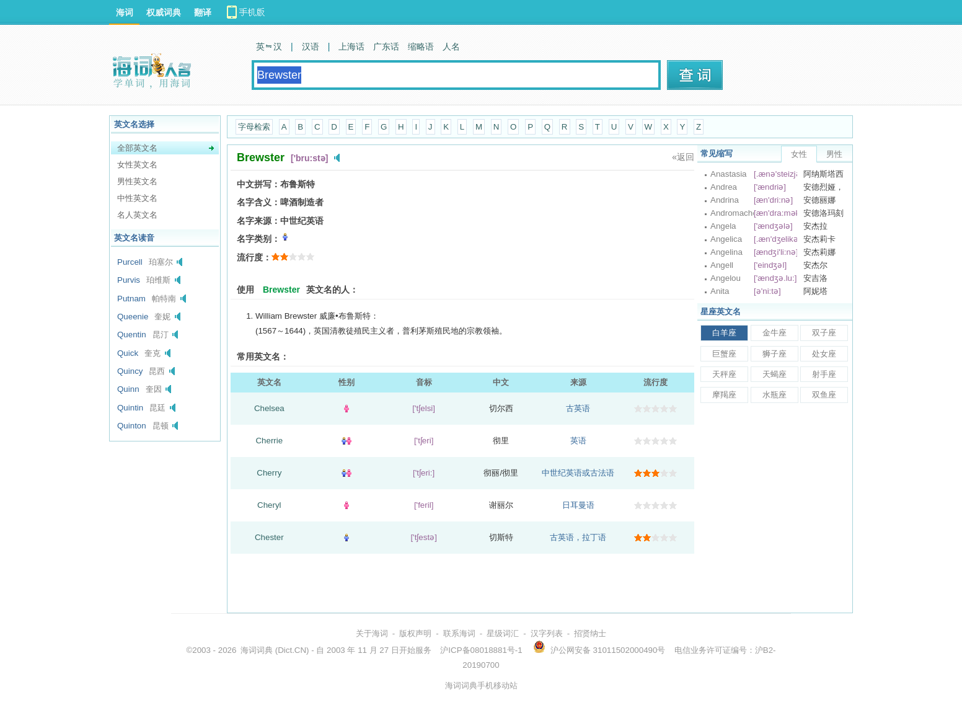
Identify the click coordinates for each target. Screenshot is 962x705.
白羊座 (724, 332)
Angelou (725, 278)
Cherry (269, 472)
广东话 (386, 46)
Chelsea (269, 408)
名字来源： (258, 221)
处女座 (824, 353)
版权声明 (415, 633)
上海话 (351, 46)
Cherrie (269, 440)
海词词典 (256, 650)
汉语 (310, 46)
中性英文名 (137, 198)
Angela (723, 226)
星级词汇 (503, 633)
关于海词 (372, 633)
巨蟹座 (724, 353)
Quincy (130, 371)
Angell (721, 265)
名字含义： (258, 202)
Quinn (128, 389)
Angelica (726, 239)
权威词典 (163, 12)
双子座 (824, 332)
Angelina (726, 252)
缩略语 (421, 46)
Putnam (131, 298)
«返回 (683, 157)
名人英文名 (137, 214)
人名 (451, 46)
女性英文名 (137, 164)
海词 (124, 12)
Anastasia (728, 174)
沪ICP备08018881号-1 (481, 650)
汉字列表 (547, 633)
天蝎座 (774, 374)
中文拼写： (258, 184)
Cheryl (269, 505)
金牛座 (774, 332)
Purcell (130, 262)
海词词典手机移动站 (481, 685)
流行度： (254, 257)
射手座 (824, 374)
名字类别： (258, 239)
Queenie (132, 316)
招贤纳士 (590, 633)
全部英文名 (137, 148)
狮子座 (774, 353)
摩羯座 (724, 394)
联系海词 (459, 633)
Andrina (724, 200)
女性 (799, 154)
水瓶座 (774, 394)
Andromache (732, 213)
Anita (719, 291)
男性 (834, 154)
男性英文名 (137, 181)
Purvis (128, 280)
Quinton (131, 425)
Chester (269, 537)
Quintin (130, 407)
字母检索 (254, 126)
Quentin (131, 334)
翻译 (202, 12)
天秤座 (724, 374)
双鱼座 (824, 394)
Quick (127, 353)
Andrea (723, 187)
